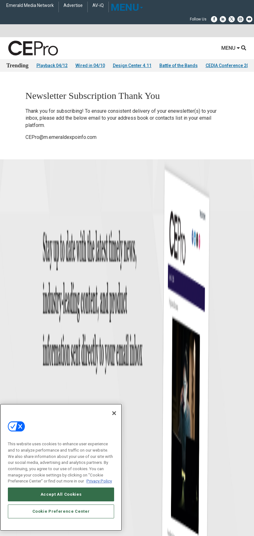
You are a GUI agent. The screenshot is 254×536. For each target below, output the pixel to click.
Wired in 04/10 (90, 65)
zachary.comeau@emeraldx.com (155, 414)
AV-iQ (98, 5)
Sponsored (15, 357)
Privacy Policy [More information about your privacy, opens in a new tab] (99, 481)
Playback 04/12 (52, 65)
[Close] (114, 413)
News (11, 318)
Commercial (137, 325)
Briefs (11, 325)
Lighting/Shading (141, 349)
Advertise (73, 5)
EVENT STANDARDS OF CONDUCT (162, 508)
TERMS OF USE (124, 514)
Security (133, 357)
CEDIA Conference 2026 (230, 65)
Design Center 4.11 (132, 65)
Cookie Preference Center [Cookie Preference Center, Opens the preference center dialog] (61, 511)
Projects (12, 341)
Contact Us (138, 446)
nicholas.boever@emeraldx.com (155, 438)
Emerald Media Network (30, 5)
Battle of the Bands (178, 65)
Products (13, 333)
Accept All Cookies (61, 494)
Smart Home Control (144, 333)
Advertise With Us (21, 393)
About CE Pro (17, 401)
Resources (15, 349)
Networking (136, 318)
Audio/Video (137, 341)
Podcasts (14, 365)
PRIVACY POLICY (154, 514)
